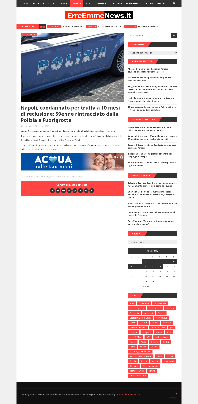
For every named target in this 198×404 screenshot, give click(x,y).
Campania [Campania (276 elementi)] (134, 313)
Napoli (58, 176)
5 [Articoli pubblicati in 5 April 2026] (173, 261)
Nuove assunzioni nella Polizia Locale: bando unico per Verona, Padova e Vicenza (150, 129)
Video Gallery (133, 3)
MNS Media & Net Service (128, 394)
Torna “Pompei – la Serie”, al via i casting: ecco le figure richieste (152, 164)
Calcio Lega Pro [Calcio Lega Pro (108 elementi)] (137, 308)
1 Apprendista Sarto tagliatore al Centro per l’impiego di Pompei (150, 155)
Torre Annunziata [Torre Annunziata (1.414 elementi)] (150, 366)
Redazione (26, 126)
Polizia (65, 176)
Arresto (29, 176)
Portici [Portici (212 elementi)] (166, 342)
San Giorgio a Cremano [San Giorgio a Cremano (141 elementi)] (140, 351)
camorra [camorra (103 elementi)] (170, 308)
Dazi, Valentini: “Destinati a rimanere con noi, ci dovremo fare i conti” (151, 222)
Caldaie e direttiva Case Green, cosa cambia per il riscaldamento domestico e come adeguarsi (152, 184)
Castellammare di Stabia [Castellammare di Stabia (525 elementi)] (140, 317)
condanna (38, 176)
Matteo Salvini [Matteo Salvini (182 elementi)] (161, 337)
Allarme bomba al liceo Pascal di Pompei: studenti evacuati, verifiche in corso (148, 70)
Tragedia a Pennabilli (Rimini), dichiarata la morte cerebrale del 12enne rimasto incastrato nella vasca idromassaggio (152, 89)
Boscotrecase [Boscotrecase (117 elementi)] (160, 303)
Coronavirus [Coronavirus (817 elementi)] (161, 317)
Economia (101, 3)
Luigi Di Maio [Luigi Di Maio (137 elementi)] (135, 337)
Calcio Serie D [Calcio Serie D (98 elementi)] (155, 308)
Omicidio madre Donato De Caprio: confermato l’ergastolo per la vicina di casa (151, 99)
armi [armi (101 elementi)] (132, 303)
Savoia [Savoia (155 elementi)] (159, 356)
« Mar (146, 286)
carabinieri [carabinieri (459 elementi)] (148, 313)
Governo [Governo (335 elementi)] (134, 332)
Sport (88, 3)
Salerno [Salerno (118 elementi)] (154, 346)
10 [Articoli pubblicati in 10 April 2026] (160, 266)
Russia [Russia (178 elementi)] (143, 346)
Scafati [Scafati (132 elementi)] (170, 356)
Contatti (162, 3)
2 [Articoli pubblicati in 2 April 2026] (152, 261)
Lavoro (149, 3)
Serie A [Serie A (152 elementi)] (144, 361)
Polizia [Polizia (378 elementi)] (143, 342)
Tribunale (73, 176)
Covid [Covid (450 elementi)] (132, 322)
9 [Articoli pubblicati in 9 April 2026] (152, 266)
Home (25, 3)
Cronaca (76, 3)
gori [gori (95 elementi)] (172, 327)
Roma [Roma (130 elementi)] (132, 346)
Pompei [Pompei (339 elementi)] (154, 342)
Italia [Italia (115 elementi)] (169, 332)
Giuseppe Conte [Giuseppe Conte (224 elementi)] (158, 327)
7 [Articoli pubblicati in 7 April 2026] (138, 266)
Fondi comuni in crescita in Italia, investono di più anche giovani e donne (152, 205)
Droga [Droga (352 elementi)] (155, 322)
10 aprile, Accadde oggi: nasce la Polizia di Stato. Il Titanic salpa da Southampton (152, 108)
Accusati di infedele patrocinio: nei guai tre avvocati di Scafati (149, 79)
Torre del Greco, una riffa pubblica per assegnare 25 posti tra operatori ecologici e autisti (152, 137)
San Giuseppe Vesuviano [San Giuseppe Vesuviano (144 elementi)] (141, 356)
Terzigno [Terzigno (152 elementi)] (134, 366)
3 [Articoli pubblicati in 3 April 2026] (159, 261)
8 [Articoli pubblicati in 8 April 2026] (145, 266)
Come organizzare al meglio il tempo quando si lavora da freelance (151, 213)
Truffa (80, 176)
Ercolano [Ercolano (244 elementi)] (167, 322)
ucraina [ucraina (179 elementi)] (152, 370)
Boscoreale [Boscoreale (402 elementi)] (144, 303)
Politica (63, 3)
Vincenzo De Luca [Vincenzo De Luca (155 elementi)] (138, 375)
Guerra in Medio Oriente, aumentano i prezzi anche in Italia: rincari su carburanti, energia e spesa (151, 194)
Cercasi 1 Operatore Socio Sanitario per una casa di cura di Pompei (152, 146)
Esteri (51, 3)
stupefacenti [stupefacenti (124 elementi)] (168, 361)
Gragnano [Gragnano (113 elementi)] (146, 332)
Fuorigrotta (49, 176)
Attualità (38, 3)
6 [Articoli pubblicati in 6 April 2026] (131, 266)
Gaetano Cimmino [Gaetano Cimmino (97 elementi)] (138, 327)
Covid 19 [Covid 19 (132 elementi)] (143, 322)
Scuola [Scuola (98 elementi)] (133, 361)
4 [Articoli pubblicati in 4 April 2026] (166, 261)
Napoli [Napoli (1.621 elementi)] (133, 342)
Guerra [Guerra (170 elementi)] (159, 332)
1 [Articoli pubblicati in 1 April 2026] (145, 261)
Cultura (115, 3)
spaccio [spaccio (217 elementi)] (155, 361)
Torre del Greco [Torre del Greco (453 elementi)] (137, 370)
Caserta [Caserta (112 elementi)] (161, 313)
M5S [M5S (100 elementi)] (148, 337)
